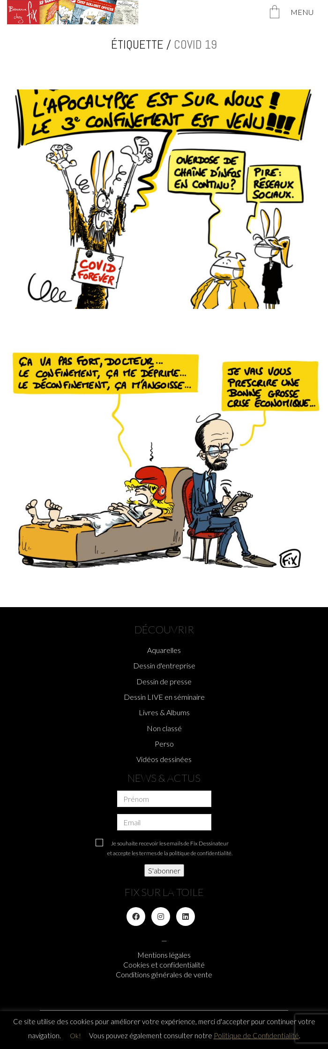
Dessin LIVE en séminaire (164, 696)
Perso (164, 743)
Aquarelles (164, 650)
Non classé (164, 728)
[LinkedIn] (185, 916)
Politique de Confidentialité (256, 1035)
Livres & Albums (164, 712)
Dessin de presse (164, 681)
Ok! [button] (75, 1036)
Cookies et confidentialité (164, 964)
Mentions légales (164, 954)
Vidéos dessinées (164, 759)
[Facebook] (136, 916)
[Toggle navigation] (306, 12)
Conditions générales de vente (164, 974)
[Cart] (274, 12)
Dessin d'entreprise (164, 665)
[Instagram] (160, 916)
